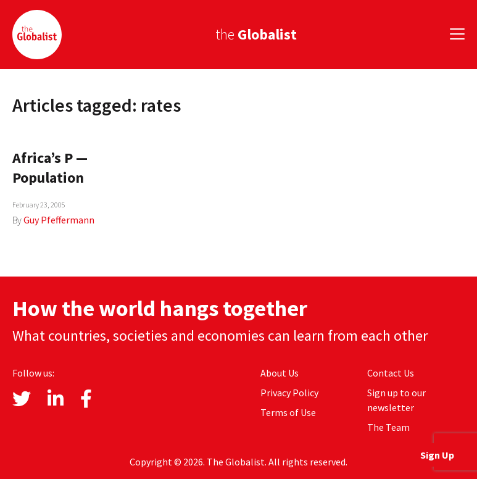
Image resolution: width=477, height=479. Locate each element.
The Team (388, 427)
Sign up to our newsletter (396, 400)
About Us (279, 373)
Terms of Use (288, 412)
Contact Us (390, 373)
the (256, 34)
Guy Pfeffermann (58, 220)
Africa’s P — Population (50, 167)
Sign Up (437, 455)
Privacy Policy (289, 392)
